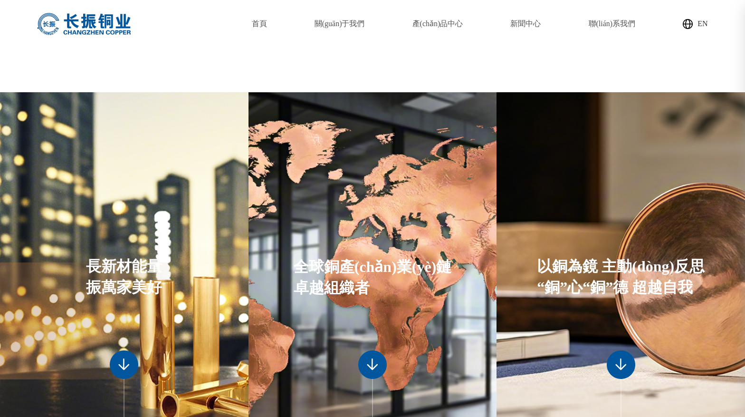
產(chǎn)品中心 (437, 23)
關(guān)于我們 (340, 23)
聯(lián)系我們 (612, 23)
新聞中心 (525, 23)
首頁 (259, 23)
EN (695, 24)
